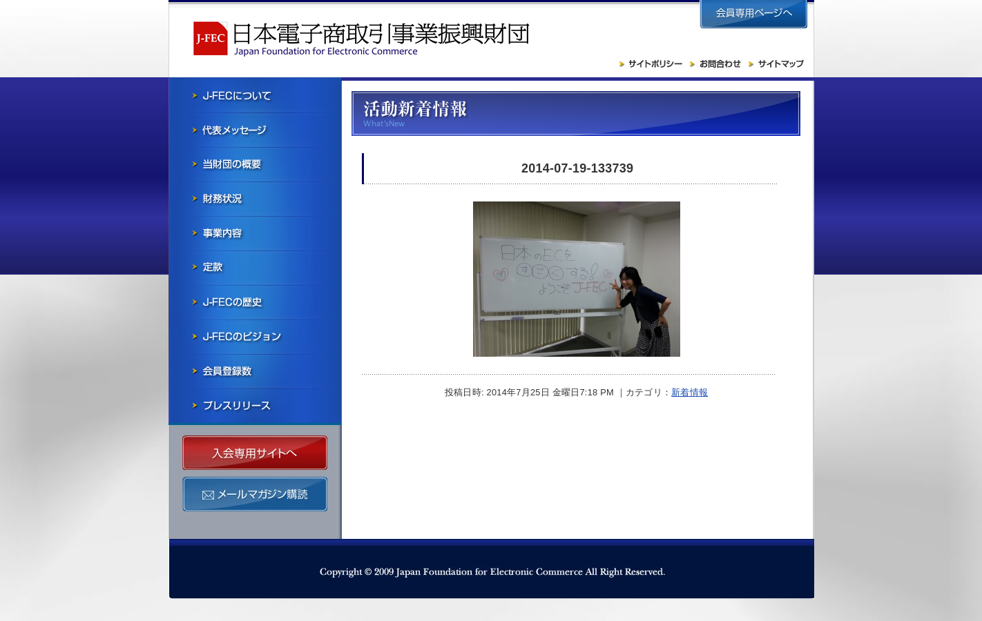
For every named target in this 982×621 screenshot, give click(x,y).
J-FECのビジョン (255, 336)
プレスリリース (255, 405)
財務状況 (255, 198)
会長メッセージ (255, 129)
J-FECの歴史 (255, 302)
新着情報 (689, 392)
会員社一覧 (255, 371)
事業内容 (255, 233)
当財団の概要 (255, 164)
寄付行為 (255, 267)
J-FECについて (255, 95)
